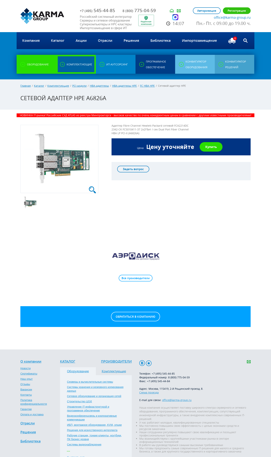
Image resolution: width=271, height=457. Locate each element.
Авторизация (206, 11)
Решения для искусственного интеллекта (92, 430)
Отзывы (25, 384)
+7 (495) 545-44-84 (158, 381)
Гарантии (26, 409)
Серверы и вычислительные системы (90, 381)
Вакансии (26, 389)
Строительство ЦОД (79, 401)
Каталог (39, 86)
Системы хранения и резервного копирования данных (95, 389)
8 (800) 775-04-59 (179, 377)
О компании (30, 361)
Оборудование (78, 371)
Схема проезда (149, 392)
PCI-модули (79, 86)
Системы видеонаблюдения (84, 444)
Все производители (136, 278)
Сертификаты (28, 373)
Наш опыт (26, 378)
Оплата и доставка (31, 414)
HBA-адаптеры (99, 86)
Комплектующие (58, 86)
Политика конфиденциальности (33, 402)
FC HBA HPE (147, 86)
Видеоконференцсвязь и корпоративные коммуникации (92, 417)
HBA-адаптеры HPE (124, 86)
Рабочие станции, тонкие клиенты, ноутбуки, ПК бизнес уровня (94, 437)
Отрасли (27, 423)
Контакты (26, 394)
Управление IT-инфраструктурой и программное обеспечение (88, 408)
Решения (28, 432)
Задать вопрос (133, 169)
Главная (25, 86)
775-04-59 (139, 10)
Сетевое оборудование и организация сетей (94, 396)
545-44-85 (97, 10)
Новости (25, 368)
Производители (116, 361)
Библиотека (30, 441)
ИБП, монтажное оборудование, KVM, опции (94, 424)
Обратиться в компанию (135, 317)
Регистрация (237, 11)
